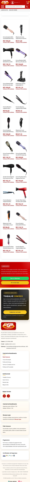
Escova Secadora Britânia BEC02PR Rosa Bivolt (8, 131)
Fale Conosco (6, 357)
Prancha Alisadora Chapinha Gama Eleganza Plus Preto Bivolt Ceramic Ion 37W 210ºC (8, 107)
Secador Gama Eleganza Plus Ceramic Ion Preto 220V (8, 177)
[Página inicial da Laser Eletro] (8, 326)
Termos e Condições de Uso (9, 364)
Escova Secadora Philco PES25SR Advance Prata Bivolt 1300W (8, 247)
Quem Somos (6, 379)
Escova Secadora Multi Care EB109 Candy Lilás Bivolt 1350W (21, 154)
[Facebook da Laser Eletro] (8, 396)
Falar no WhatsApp (15, 278)
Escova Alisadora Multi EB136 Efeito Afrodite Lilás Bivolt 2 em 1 (8, 84)
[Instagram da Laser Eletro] (4, 396)
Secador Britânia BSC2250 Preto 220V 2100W (7, 61)
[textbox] (17, 6)
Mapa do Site (6, 384)
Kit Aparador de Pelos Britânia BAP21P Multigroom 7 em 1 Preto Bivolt (21, 84)
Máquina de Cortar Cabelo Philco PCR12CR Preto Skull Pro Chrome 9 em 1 (21, 131)
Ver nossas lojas (15, 282)
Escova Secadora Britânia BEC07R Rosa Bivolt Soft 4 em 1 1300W (21, 224)
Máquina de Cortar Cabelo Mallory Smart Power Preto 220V (8, 224)
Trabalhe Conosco (7, 377)
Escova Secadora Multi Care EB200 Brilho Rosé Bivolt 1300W (8, 37)
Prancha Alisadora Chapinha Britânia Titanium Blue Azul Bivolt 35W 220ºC (8, 201)
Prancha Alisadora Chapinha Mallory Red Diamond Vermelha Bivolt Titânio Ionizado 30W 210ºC (21, 247)
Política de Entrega (7, 362)
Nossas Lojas (5, 382)
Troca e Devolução (7, 359)
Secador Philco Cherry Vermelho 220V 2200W (21, 201)
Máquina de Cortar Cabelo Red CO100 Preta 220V (21, 37)
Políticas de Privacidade (8, 367)
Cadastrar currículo (15, 312)
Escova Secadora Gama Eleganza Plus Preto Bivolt (21, 177)
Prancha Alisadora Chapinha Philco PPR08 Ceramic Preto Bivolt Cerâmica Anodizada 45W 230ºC (21, 107)
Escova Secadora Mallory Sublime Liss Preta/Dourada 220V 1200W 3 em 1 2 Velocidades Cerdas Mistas (8, 154)
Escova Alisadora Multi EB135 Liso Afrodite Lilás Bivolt (21, 61)
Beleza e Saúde (13, 10)
